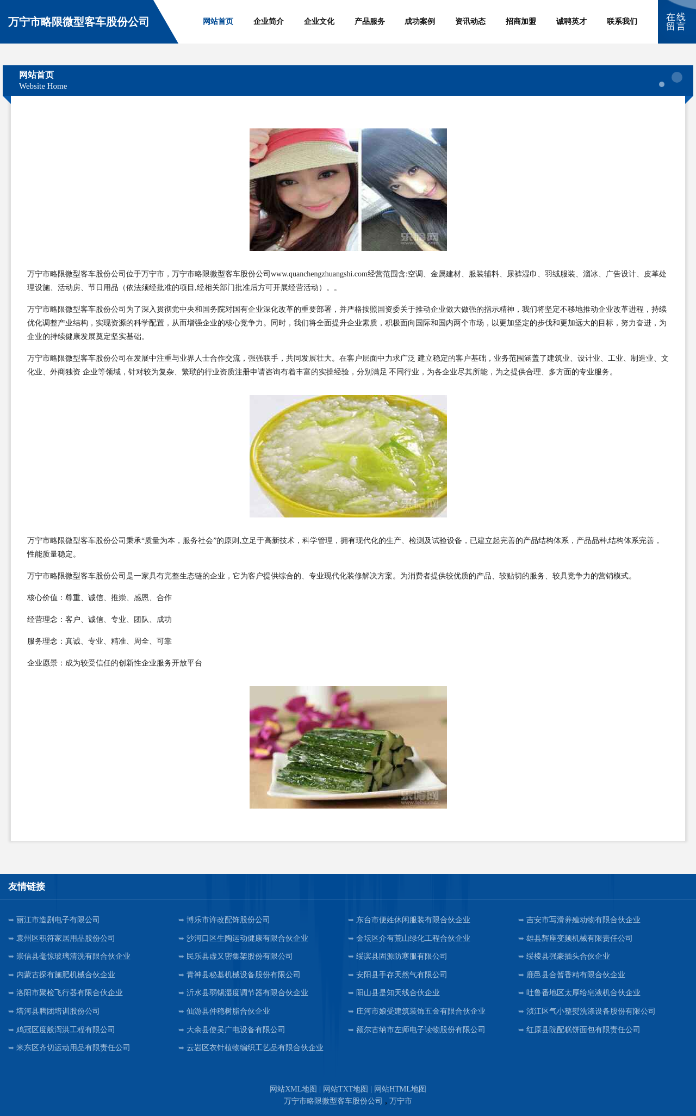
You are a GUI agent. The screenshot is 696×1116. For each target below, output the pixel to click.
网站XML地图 (293, 1089)
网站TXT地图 (345, 1089)
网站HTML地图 (400, 1089)
